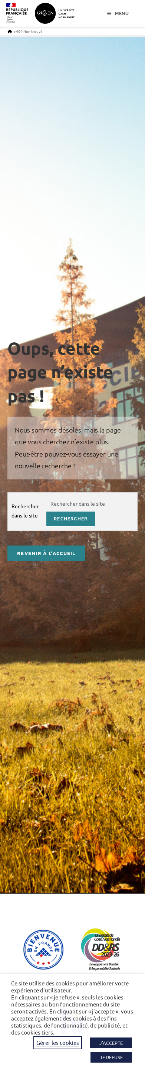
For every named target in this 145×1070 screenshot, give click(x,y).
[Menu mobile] (118, 13)
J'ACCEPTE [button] (111, 1043)
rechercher (71, 519)
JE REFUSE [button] (111, 1057)
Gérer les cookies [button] (57, 1042)
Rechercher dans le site (25, 511)
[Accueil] (10, 31)
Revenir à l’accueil (46, 553)
